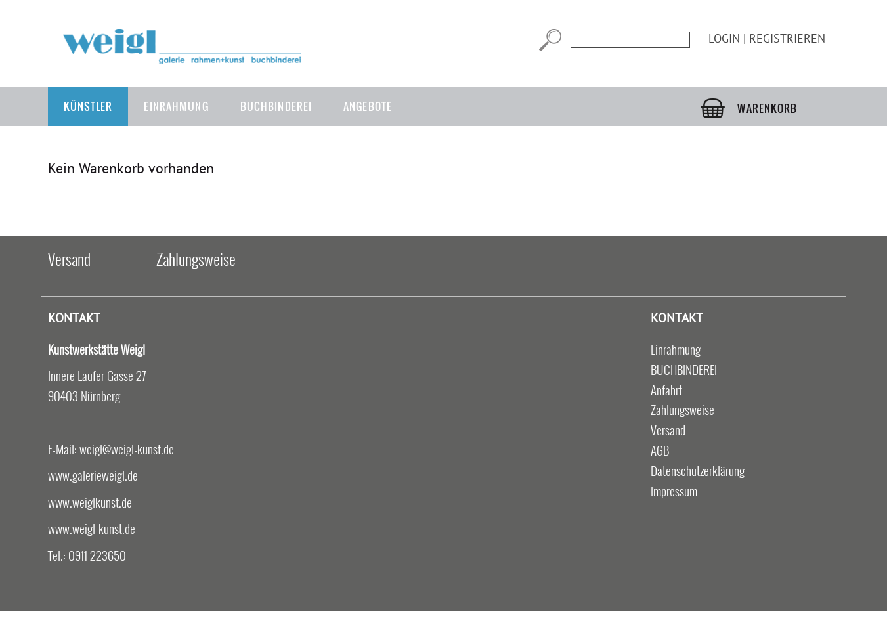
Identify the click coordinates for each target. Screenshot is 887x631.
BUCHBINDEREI (276, 106)
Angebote (367, 106)
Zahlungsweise (196, 259)
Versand (69, 259)
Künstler (88, 106)
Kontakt (74, 317)
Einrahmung (176, 106)
